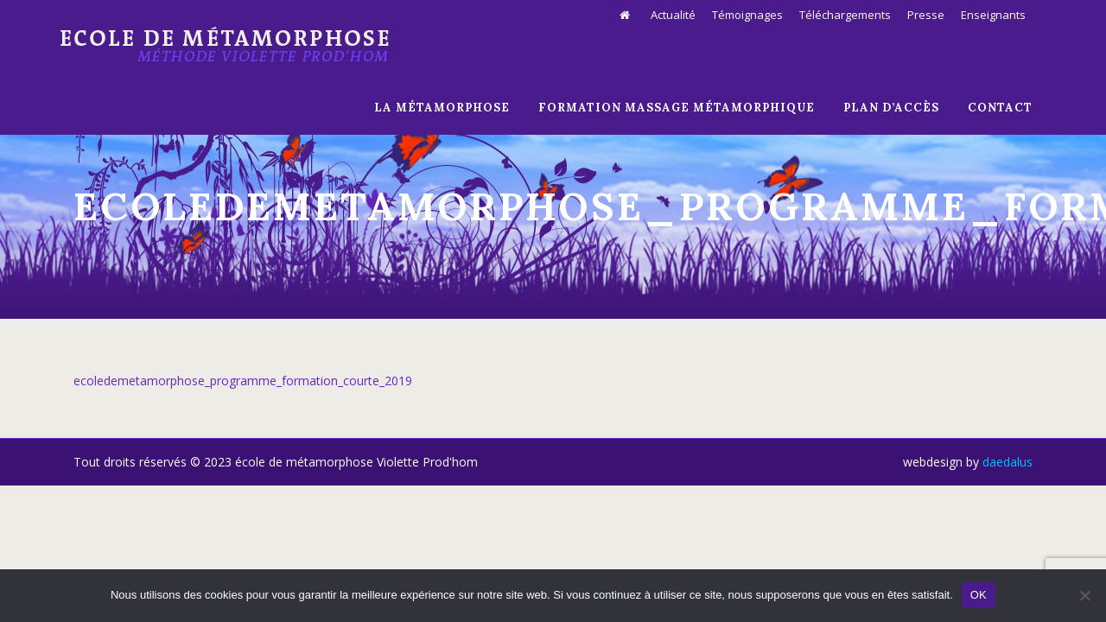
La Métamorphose (442, 107)
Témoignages (747, 14)
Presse (925, 14)
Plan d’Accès (891, 107)
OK (978, 594)
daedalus (1007, 462)
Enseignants (993, 14)
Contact (1000, 107)
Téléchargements (845, 14)
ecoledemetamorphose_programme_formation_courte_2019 (242, 380)
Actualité (673, 14)
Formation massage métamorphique (676, 107)
